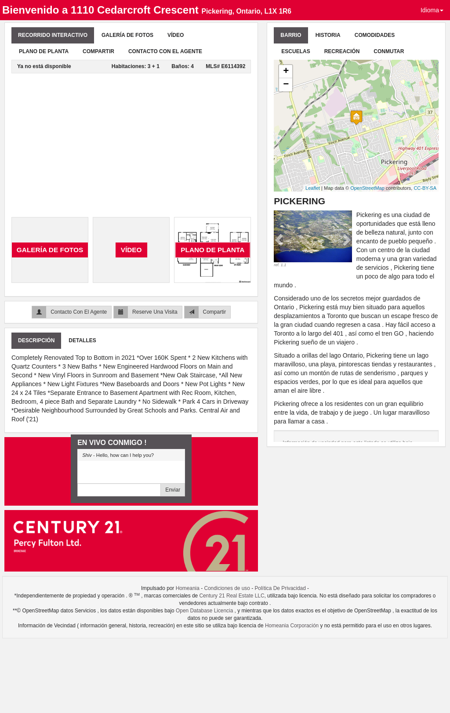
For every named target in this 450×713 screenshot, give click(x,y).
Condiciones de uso (227, 588)
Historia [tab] (328, 35)
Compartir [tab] (98, 51)
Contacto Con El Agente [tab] (165, 51)
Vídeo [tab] (175, 35)
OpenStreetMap (367, 188)
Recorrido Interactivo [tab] (52, 35)
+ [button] (286, 71)
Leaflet (312, 188)
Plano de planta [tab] (44, 51)
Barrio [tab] (290, 35)
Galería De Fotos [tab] (127, 35)
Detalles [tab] (82, 340)
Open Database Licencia (205, 611)
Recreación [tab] (342, 51)
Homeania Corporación (292, 626)
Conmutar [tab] (389, 51)
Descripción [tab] (36, 340)
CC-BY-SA (425, 188)
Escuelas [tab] (295, 51)
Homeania (188, 588)
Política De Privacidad (279, 588)
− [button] (286, 84)
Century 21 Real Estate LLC (231, 596)
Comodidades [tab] (375, 35)
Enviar (172, 490)
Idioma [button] (432, 10)
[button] (280, 239)
